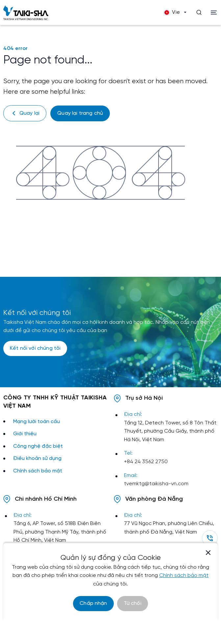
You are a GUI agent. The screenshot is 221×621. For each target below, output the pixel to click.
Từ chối (132, 603)
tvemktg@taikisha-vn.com (156, 484)
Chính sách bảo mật (37, 471)
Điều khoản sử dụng (37, 458)
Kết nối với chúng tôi (35, 348)
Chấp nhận (93, 603)
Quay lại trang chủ (80, 113)
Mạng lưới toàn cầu (36, 421)
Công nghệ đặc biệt (38, 446)
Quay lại (24, 113)
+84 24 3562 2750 (146, 462)
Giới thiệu (25, 434)
